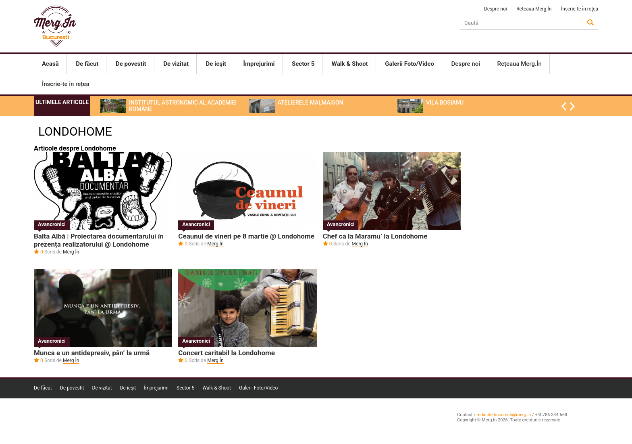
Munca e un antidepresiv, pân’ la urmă (92, 353)
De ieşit (128, 388)
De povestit (72, 388)
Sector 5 (185, 388)
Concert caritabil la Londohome (226, 353)
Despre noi (495, 9)
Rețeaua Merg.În (533, 9)
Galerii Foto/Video (258, 388)
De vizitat (102, 388)
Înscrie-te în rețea (579, 9)
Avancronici (52, 224)
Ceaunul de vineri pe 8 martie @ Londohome (246, 236)
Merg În (71, 252)
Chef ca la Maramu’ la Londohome (375, 236)
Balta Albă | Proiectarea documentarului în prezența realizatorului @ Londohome (99, 240)
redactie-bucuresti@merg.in (503, 414)
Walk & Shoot (216, 388)
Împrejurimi (156, 388)
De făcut (43, 388)
